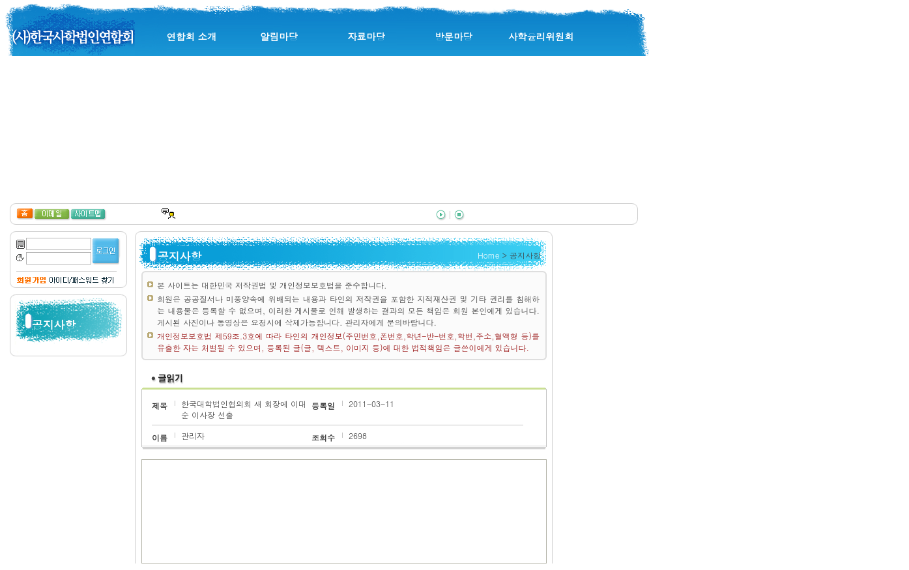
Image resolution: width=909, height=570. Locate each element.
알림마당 (279, 36)
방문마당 (453, 36)
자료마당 (366, 36)
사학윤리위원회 (541, 36)
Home (489, 255)
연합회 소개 (192, 36)
